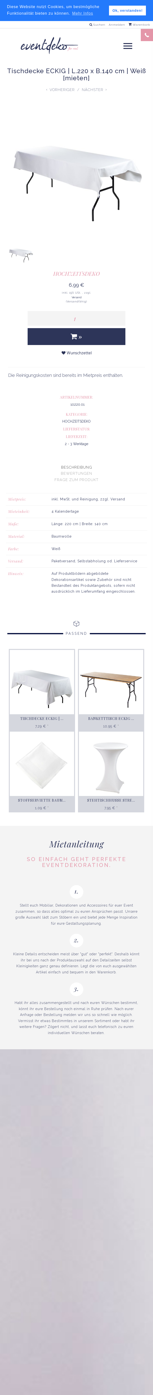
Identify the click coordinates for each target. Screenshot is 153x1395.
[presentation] (76, 467)
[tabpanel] (76, 545)
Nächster (92, 90)
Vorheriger (62, 90)
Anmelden (117, 24)
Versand (77, 297)
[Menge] (76, 318)
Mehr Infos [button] (82, 13)
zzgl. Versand (112, 499)
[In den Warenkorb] (76, 336)
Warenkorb (139, 24)
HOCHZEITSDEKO (76, 273)
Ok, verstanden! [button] (127, 10)
